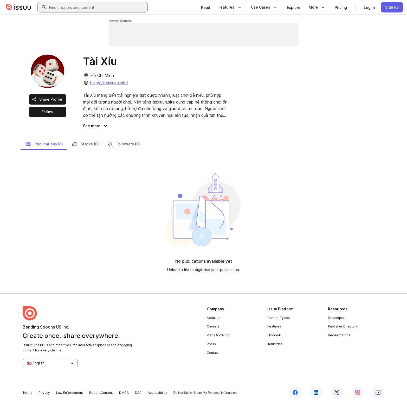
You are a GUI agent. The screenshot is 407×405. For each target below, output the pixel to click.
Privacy (44, 393)
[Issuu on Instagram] (357, 392)
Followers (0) (123, 144)
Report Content (101, 393)
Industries (275, 344)
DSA (138, 393)
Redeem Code (339, 335)
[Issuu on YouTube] (378, 392)
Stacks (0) (85, 144)
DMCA (124, 393)
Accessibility (157, 393)
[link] (205, 7)
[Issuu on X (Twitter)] (337, 392)
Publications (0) (44, 144)
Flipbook (274, 335)
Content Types (278, 318)
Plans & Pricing (218, 335)
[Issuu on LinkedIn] (316, 392)
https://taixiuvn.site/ (109, 82)
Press (211, 344)
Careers (213, 326)
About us (213, 318)
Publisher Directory (343, 326)
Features (274, 326)
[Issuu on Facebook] (295, 392)
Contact (213, 353)
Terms (27, 393)
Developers (337, 318)
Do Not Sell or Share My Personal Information (205, 393)
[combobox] (97, 7)
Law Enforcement (69, 393)
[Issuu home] (18, 7)
